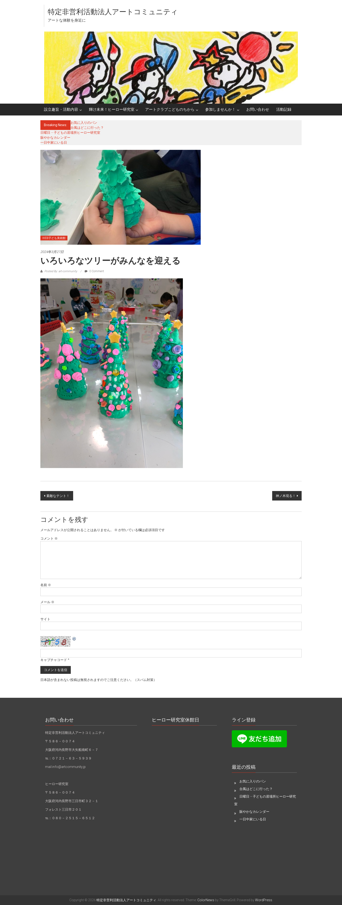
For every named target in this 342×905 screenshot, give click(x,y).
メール (47, 602)
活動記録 (283, 109)
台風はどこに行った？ (87, 127)
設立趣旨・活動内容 (61, 109)
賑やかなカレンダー (55, 137)
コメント (49, 538)
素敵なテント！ (58, 496)
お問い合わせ (257, 109)
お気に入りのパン (84, 122)
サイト (45, 619)
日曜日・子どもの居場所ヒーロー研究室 (70, 132)
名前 (45, 585)
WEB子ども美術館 (54, 238)
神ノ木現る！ (286, 496)
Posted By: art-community (61, 271)
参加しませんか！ (220, 109)
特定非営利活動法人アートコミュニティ (113, 12)
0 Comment (94, 271)
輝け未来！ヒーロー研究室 (111, 109)
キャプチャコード (53, 660)
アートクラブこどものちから (170, 109)
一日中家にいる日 (53, 142)
